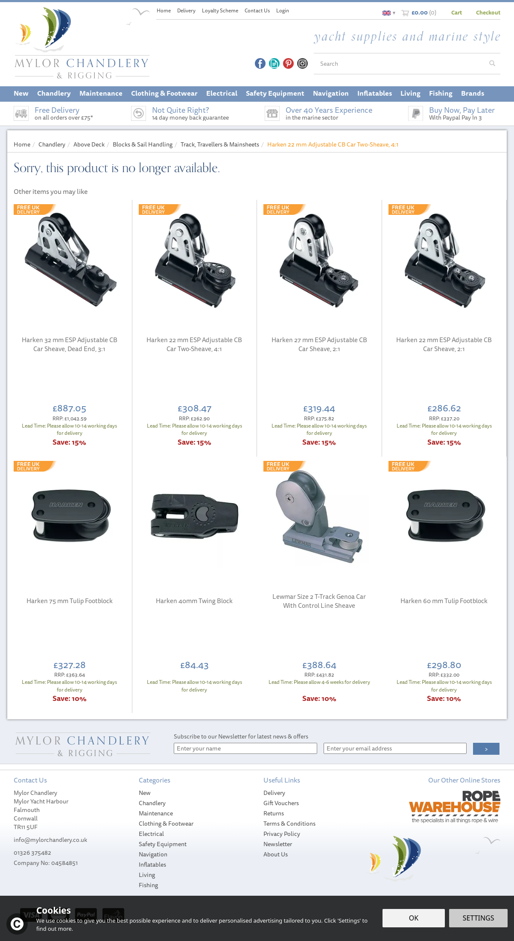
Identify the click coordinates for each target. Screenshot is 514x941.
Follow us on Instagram (302, 63)
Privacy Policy (281, 834)
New (145, 793)
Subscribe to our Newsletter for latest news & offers (241, 736)
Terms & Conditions (289, 823)
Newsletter (277, 844)
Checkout (488, 12)
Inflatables (152, 864)
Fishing (148, 885)
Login (282, 10)
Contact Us (257, 10)
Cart (456, 12)
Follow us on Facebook (260, 63)
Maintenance (156, 813)
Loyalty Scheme (220, 10)
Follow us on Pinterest (288, 63)
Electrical (151, 834)
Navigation (153, 854)
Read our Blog (274, 63)
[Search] (399, 63)
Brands (472, 93)
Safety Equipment (163, 844)
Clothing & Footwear (166, 823)
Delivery (274, 793)
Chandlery (152, 803)
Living (147, 875)
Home (164, 10)
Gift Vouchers (281, 803)
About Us (275, 854)
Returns (273, 813)
